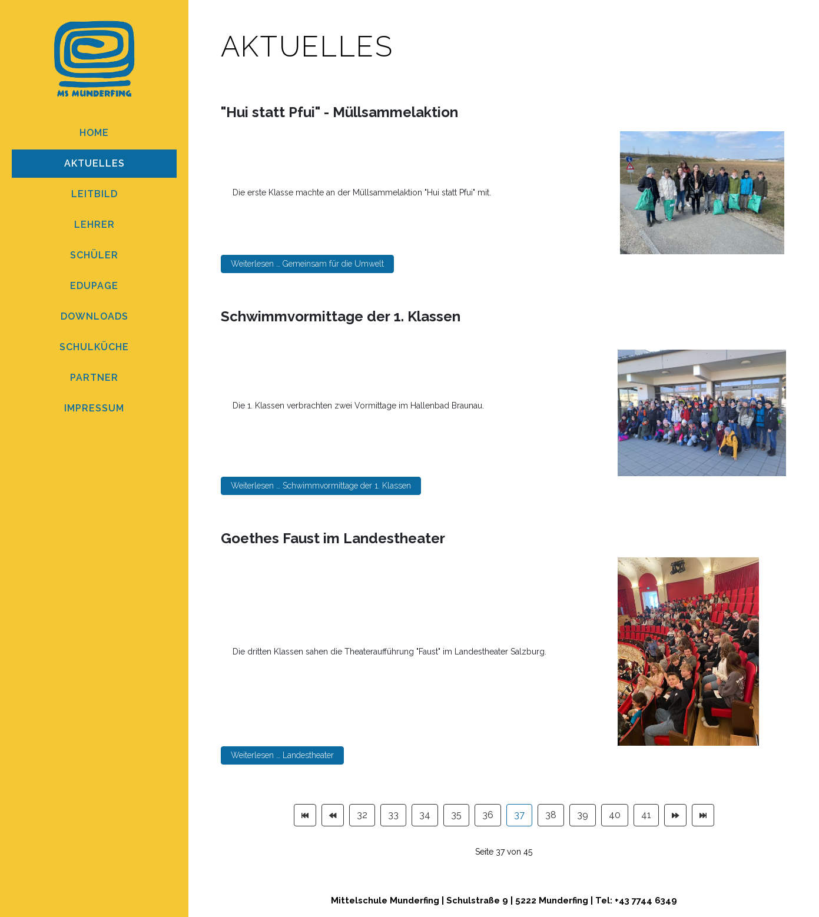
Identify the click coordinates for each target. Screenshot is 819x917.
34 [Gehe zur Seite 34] (424, 814)
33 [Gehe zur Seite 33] (393, 814)
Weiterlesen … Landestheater (282, 755)
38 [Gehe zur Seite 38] (550, 814)
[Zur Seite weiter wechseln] (675, 815)
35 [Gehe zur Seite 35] (456, 814)
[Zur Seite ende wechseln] (703, 815)
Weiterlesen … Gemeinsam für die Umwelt (307, 263)
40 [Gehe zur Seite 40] (615, 814)
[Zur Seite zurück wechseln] (332, 815)
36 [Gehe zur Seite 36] (487, 814)
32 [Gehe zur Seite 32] (362, 814)
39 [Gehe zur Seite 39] (582, 814)
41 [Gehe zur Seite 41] (646, 814)
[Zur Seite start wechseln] (305, 815)
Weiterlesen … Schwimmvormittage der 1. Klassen (321, 485)
